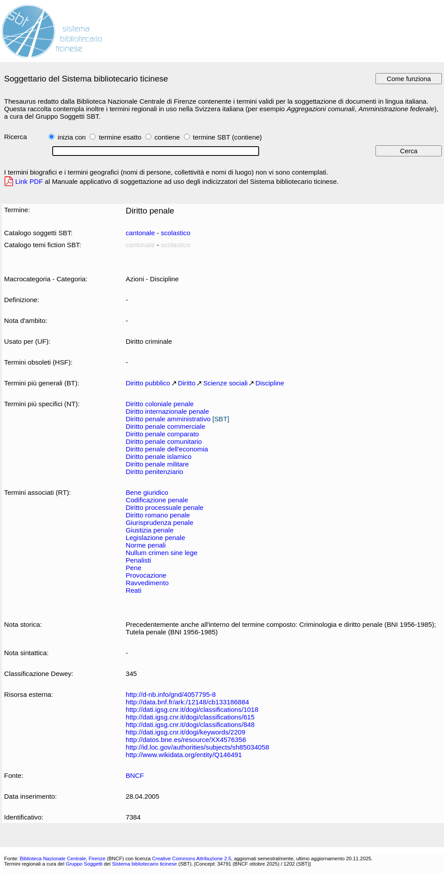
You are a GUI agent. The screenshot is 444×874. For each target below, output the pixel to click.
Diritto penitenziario (154, 471)
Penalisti (138, 560)
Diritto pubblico (148, 383)
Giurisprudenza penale (159, 522)
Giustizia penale (149, 530)
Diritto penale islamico (158, 456)
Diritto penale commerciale (165, 426)
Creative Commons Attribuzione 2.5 (191, 858)
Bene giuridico (147, 492)
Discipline (269, 383)
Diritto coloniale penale (160, 404)
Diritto (186, 383)
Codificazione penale (157, 500)
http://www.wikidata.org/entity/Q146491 (184, 754)
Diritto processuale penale (164, 507)
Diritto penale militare (157, 464)
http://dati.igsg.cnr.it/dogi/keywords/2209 (185, 732)
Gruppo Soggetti (84, 863)
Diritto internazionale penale (167, 411)
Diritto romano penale (158, 515)
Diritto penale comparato (162, 434)
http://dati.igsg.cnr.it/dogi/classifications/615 (190, 717)
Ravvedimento (147, 583)
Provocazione (146, 575)
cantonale (140, 233)
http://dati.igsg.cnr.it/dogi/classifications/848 (190, 724)
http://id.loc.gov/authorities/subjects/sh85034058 (197, 747)
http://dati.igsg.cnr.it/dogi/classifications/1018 (192, 709)
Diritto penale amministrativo (168, 419)
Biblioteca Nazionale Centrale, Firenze (63, 858)
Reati (134, 590)
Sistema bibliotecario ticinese (144, 863)
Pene (134, 567)
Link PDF (29, 181)
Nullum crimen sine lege (161, 552)
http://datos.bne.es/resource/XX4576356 (186, 739)
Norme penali (145, 545)
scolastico (176, 233)
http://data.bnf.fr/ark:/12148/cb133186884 (187, 702)
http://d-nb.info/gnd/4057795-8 (171, 694)
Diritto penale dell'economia (167, 449)
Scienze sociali (225, 383)
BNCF (135, 775)
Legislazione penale (155, 537)
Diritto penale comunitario (164, 441)
